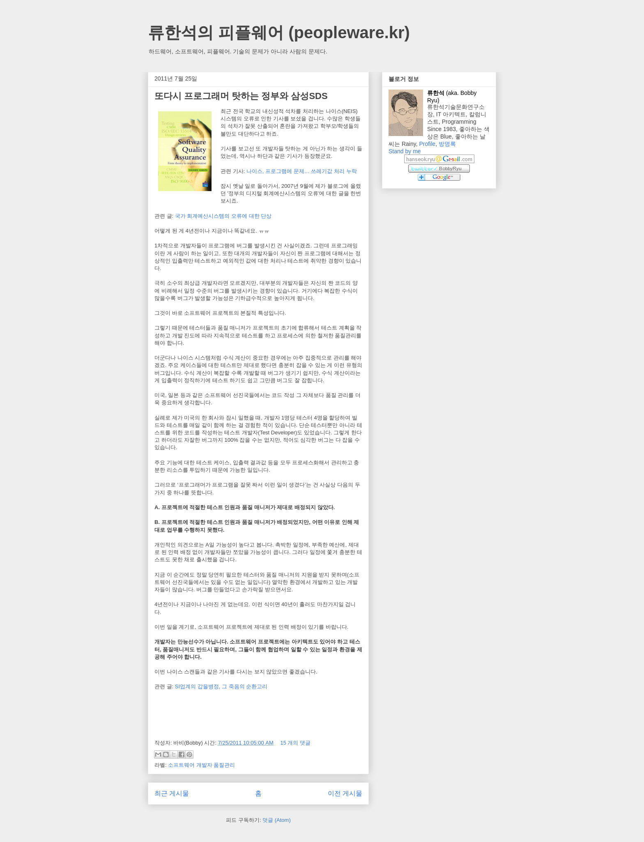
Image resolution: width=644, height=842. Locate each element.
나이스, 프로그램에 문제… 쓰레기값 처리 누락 (301, 171)
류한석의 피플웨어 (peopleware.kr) (279, 32)
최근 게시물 (171, 793)
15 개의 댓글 (295, 743)
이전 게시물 (345, 793)
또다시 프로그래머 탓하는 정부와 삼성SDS (241, 96)
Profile (427, 144)
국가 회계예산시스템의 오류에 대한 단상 (223, 216)
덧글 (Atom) (276, 820)
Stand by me (405, 151)
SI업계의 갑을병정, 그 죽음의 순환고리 (221, 686)
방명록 (447, 144)
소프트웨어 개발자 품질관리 (201, 765)
